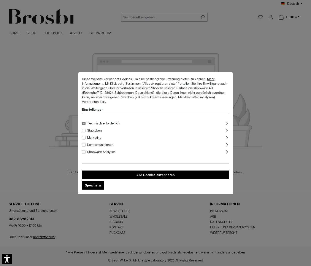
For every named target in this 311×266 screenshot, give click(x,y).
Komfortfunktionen (100, 148)
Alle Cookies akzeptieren (155, 178)
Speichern (93, 188)
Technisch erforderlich (103, 126)
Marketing (94, 140)
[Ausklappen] (227, 125)
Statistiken (94, 133)
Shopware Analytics (101, 155)
